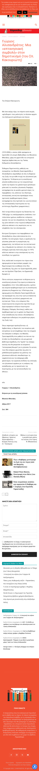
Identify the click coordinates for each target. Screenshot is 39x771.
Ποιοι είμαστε (10, 763)
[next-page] (6, 494)
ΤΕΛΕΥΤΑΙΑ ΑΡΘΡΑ (10, 454)
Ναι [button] (19, 12)
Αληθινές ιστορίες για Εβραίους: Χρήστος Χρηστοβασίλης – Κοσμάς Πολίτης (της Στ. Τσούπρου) (10, 439)
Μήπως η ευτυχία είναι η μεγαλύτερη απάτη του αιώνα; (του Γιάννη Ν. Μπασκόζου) (28, 438)
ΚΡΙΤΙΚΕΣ (22, 36)
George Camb (7, 647)
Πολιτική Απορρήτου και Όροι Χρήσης (19, 765)
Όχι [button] (25, 12)
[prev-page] (3, 494)
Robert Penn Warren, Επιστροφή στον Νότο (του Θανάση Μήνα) (24, 474)
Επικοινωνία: (12, 741)
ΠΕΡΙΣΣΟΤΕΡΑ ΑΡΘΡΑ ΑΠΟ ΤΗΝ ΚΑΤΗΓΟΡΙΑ (19, 451)
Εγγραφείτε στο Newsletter (24, 763)
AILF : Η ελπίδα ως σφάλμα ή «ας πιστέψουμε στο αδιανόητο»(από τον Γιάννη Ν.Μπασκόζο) (19, 624)
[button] (3, 25)
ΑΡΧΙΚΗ (4, 36)
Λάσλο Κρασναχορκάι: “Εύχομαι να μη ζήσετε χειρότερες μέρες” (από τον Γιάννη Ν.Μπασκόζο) (18, 640)
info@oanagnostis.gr (24, 741)
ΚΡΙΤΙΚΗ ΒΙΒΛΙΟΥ (13, 36)
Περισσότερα (19, 737)
